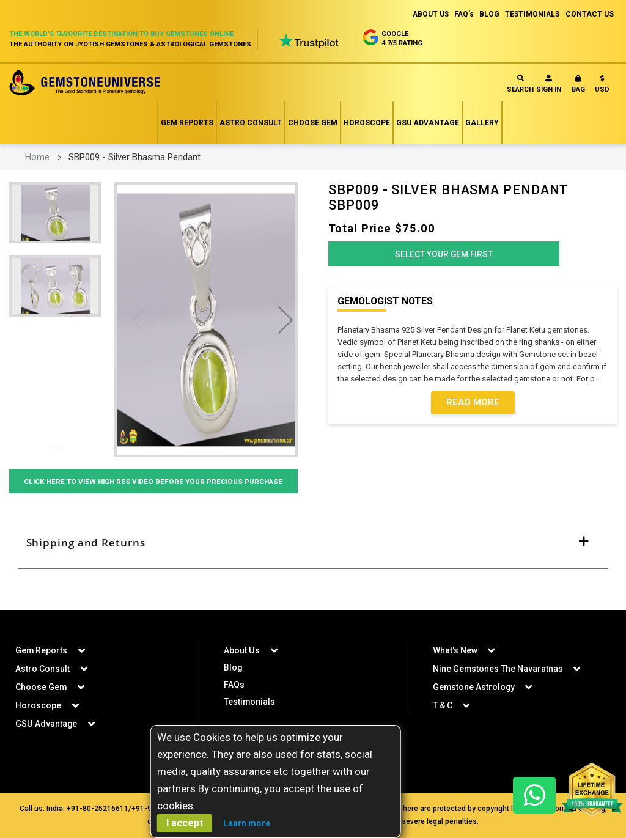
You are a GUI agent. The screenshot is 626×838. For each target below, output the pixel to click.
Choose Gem (312, 123)
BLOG (487, 14)
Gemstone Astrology (474, 687)
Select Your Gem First (443, 256)
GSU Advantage (427, 123)
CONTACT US (589, 14)
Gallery (482, 123)
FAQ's (461, 14)
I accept (184, 823)
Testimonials (250, 702)
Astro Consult (250, 123)
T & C (442, 705)
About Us (241, 650)
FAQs (234, 684)
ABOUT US (425, 14)
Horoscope (367, 123)
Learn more (246, 823)
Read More (472, 405)
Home (37, 157)
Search (520, 84)
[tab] (313, 559)
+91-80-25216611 (97, 808)
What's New (455, 650)
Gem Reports (187, 123)
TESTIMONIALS (531, 14)
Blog (233, 667)
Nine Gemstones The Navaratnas (498, 669)
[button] (602, 86)
